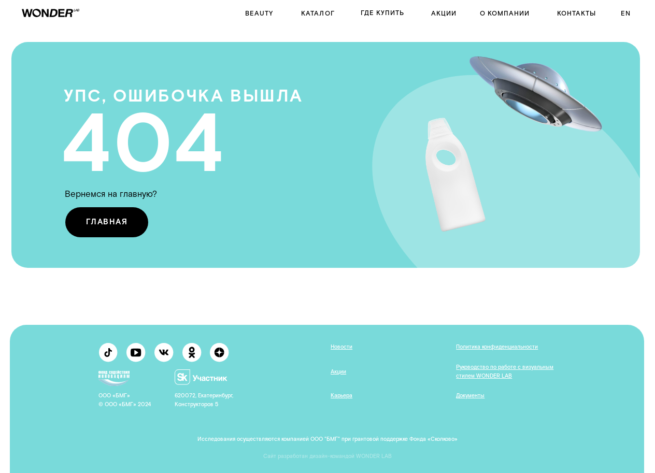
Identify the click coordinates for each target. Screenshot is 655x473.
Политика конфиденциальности (497, 347)
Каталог (317, 13)
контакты (576, 13)
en (626, 13)
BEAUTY (259, 13)
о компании (505, 13)
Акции (444, 13)
